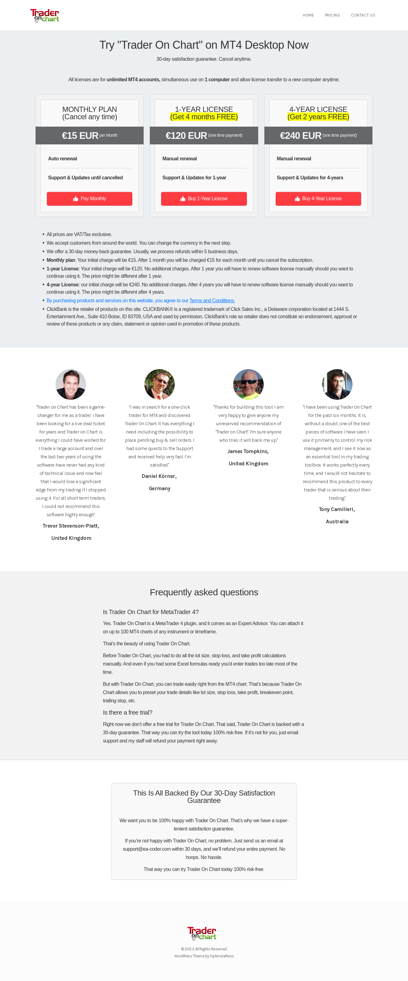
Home (308, 15)
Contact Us (363, 15)
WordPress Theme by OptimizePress (204, 956)
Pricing (332, 15)
